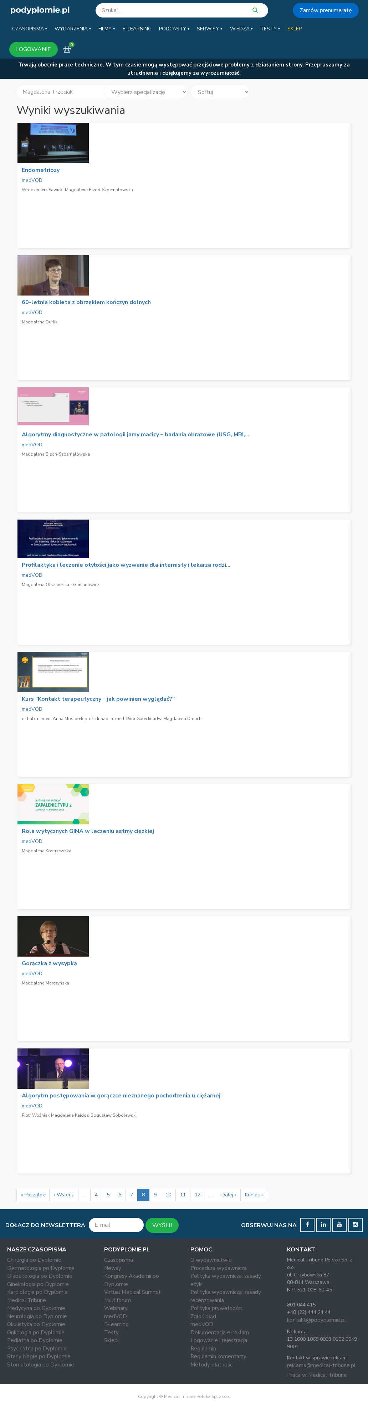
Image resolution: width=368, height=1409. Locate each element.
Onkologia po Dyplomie (36, 1332)
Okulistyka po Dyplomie (36, 1324)
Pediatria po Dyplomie (34, 1340)
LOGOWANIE (33, 49)
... (84, 1194)
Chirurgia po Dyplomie (34, 1260)
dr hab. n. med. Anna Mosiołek (52, 718)
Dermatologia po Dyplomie (41, 1268)
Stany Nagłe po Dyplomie (39, 1356)
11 (183, 1194)
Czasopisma (118, 1260)
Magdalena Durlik (39, 322)
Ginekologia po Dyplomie (38, 1284)
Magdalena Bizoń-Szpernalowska (99, 190)
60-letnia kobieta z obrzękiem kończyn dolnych (86, 302)
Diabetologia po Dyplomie (39, 1276)
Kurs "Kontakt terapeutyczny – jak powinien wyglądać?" (98, 699)
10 (168, 1194)
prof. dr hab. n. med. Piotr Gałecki (118, 718)
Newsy (112, 1268)
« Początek (33, 1194)
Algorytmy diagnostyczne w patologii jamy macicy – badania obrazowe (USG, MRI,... (135, 434)
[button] (29, 29)
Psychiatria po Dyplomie (37, 1348)
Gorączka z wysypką (49, 963)
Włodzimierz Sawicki (42, 190)
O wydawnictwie (211, 1260)
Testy (111, 1332)
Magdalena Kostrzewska (46, 851)
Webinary (116, 1308)
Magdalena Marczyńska (45, 983)
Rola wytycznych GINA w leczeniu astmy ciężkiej (88, 831)
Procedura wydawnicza (218, 1268)
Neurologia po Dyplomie (37, 1316)
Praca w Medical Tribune (317, 1375)
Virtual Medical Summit (132, 1292)
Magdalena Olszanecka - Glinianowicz (60, 584)
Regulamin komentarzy (218, 1356)
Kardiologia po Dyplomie (37, 1292)
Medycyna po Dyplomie (36, 1308)
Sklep (111, 1340)
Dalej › (228, 1194)
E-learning (116, 1324)
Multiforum (117, 1300)
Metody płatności (212, 1364)
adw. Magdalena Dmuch (177, 718)
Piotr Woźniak (36, 1115)
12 (197, 1194)
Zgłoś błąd (203, 1316)
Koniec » (254, 1194)
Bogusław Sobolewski (114, 1115)
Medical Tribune (26, 1300)
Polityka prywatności (216, 1308)
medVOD (32, 180)
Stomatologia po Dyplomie (40, 1364)
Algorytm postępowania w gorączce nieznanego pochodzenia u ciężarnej (121, 1096)
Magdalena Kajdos (70, 1115)
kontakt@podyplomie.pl (316, 1320)
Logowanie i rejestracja (218, 1340)
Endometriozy (41, 170)
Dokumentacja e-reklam (219, 1332)
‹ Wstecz (64, 1194)
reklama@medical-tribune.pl (321, 1365)
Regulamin (203, 1348)
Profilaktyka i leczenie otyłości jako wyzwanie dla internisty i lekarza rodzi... (126, 565)
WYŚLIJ (162, 1225)
